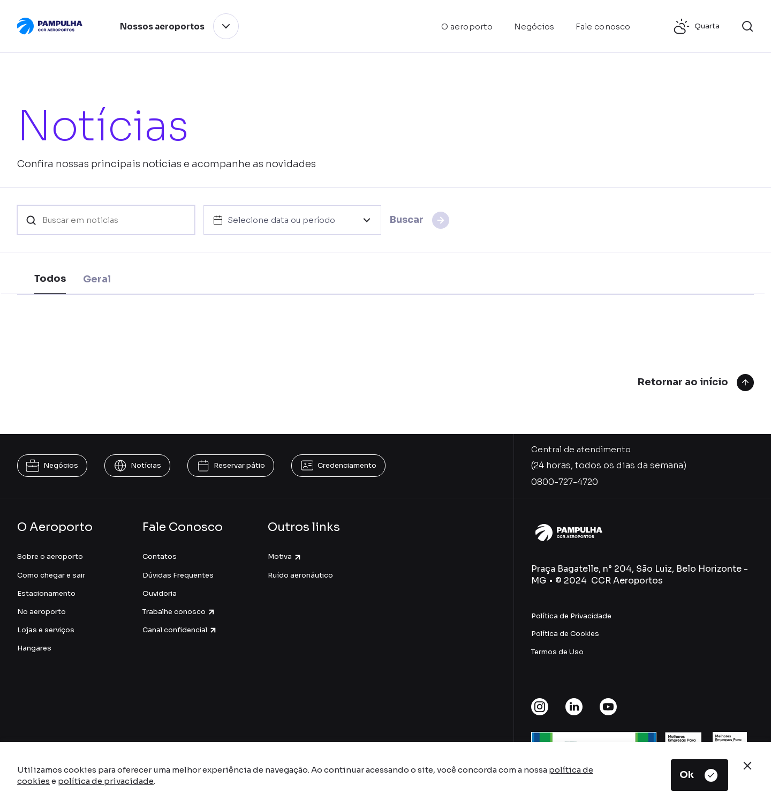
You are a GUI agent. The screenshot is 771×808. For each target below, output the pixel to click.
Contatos (159, 556)
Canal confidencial (179, 629)
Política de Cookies (565, 633)
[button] (747, 26)
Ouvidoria (159, 593)
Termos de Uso (557, 651)
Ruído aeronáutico (300, 575)
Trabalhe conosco (179, 611)
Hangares (34, 648)
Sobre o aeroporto (50, 556)
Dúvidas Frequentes (178, 575)
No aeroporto (41, 611)
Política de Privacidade (571, 615)
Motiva (285, 556)
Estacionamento (46, 593)
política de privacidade (106, 781)
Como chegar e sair (51, 575)
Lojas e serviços (45, 629)
